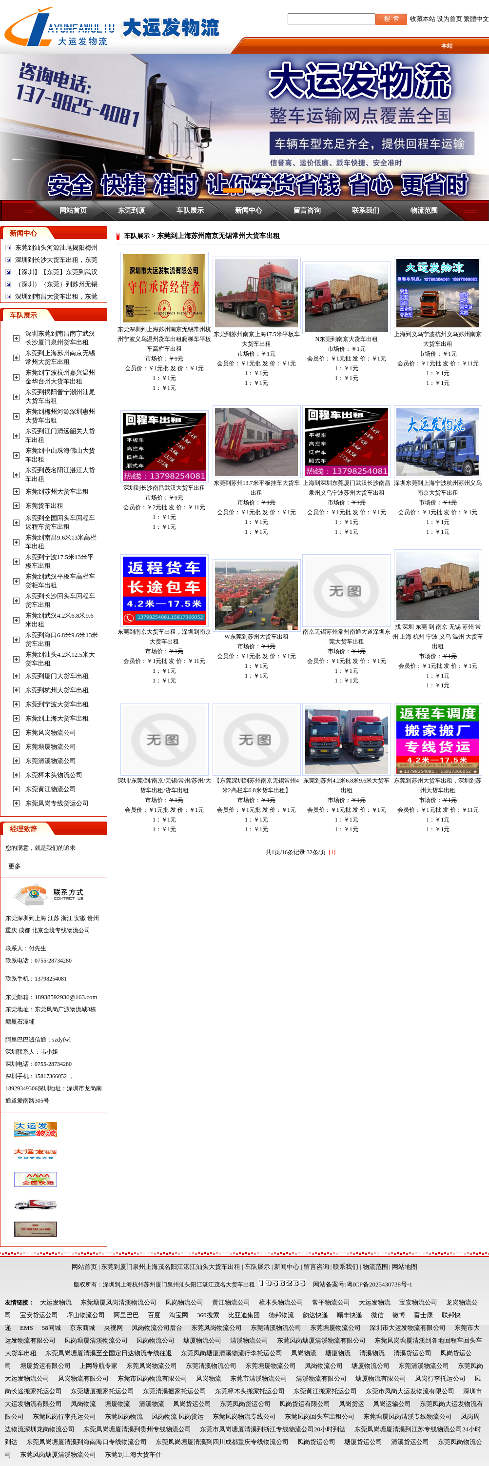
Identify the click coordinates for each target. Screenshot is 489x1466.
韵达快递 (315, 1315)
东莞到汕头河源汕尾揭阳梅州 (56, 247)
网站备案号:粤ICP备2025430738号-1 (362, 1284)
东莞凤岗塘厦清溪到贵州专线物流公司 (137, 1429)
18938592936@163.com (66, 997)
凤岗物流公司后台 (157, 1327)
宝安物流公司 (418, 1302)
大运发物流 (56, 1302)
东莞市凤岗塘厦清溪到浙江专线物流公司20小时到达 (273, 1429)
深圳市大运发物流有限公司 (408, 1327)
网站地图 (404, 1266)
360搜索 (208, 1315)
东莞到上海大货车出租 (57, 718)
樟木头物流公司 (281, 1302)
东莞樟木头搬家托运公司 (250, 1391)
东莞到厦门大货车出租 (57, 676)
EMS (26, 1327)
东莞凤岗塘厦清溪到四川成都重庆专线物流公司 (222, 1442)
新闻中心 (248, 210)
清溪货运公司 (412, 1353)
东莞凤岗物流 (124, 1416)
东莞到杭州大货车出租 (57, 690)
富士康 (423, 1315)
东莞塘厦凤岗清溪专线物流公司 (407, 1416)
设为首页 (449, 18)
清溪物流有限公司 (321, 1378)
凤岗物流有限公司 (83, 1378)
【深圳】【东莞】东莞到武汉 (56, 272)
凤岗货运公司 (192, 1403)
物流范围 (424, 210)
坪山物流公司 (86, 1315)
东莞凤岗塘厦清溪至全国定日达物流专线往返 (108, 1353)
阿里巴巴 (126, 1315)
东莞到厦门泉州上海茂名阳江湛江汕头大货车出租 (170, 1266)
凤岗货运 (351, 1403)
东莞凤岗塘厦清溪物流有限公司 (321, 1340)
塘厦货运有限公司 (45, 1365)
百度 (154, 1315)
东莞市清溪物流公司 (258, 1378)
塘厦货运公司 (363, 1442)
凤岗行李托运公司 (440, 1378)
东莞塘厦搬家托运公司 (102, 1391)
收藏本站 (422, 18)
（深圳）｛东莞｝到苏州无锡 (56, 284)
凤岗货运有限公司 (304, 1403)
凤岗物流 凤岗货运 (178, 1416)
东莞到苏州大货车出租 (57, 491)
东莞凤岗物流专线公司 (244, 1416)
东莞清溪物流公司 (50, 760)
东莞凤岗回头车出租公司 (319, 1416)
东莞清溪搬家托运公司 (174, 1391)
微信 (377, 1315)
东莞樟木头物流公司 (53, 775)
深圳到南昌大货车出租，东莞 (56, 296)
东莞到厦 (131, 210)
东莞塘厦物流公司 (50, 746)
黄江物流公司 (231, 1302)
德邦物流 (281, 1315)
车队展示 (190, 210)
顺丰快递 (349, 1315)
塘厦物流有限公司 (380, 1378)
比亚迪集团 (244, 1315)
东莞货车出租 (44, 505)
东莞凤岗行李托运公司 (64, 1416)
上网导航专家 (98, 1365)
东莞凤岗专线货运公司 (57, 803)
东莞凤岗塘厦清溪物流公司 (58, 1454)
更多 (14, 866)
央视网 (113, 1327)
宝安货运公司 (39, 1315)
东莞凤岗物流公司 (50, 732)
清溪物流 (372, 1353)
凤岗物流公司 (184, 1302)
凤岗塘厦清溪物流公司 (96, 1340)
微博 (398, 1315)
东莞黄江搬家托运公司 (325, 1391)
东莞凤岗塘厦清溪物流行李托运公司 (231, 1353)
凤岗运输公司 (392, 1403)
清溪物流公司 (249, 1340)
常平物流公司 (331, 1302)
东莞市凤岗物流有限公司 (152, 1378)
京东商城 (82, 1327)
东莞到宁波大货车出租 (57, 704)
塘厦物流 (338, 1353)
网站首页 (73, 210)
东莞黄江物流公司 (50, 789)
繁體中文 (476, 18)
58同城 (51, 1327)
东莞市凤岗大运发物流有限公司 (410, 1391)
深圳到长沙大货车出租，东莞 (56, 259)
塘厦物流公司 (202, 1340)
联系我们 (365, 210)
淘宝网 (178, 1315)
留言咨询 (307, 210)
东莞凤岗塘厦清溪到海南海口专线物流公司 (86, 1442)
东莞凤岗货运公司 (245, 1403)
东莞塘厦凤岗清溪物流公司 (118, 1302)
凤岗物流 (303, 1353)
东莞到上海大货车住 (133, 1454)
